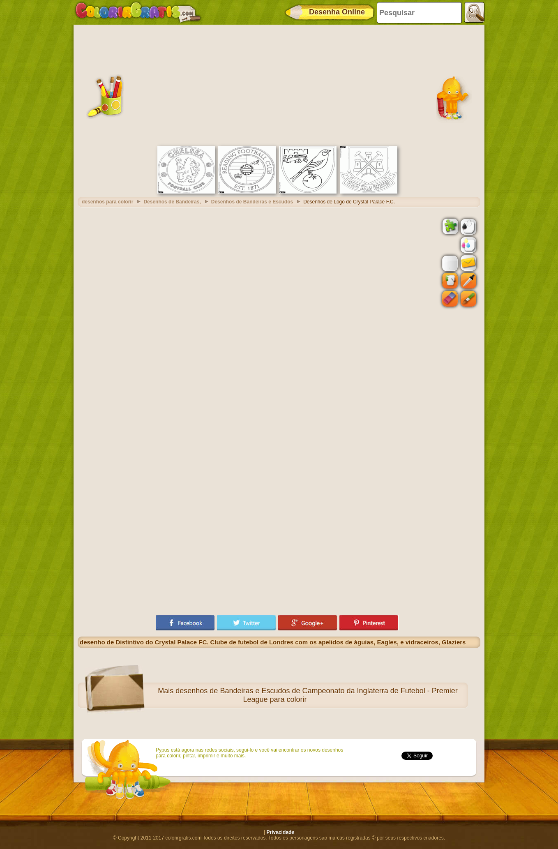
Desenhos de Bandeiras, (172, 202)
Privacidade (280, 832)
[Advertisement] (279, 84)
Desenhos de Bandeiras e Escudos (252, 202)
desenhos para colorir (107, 202)
